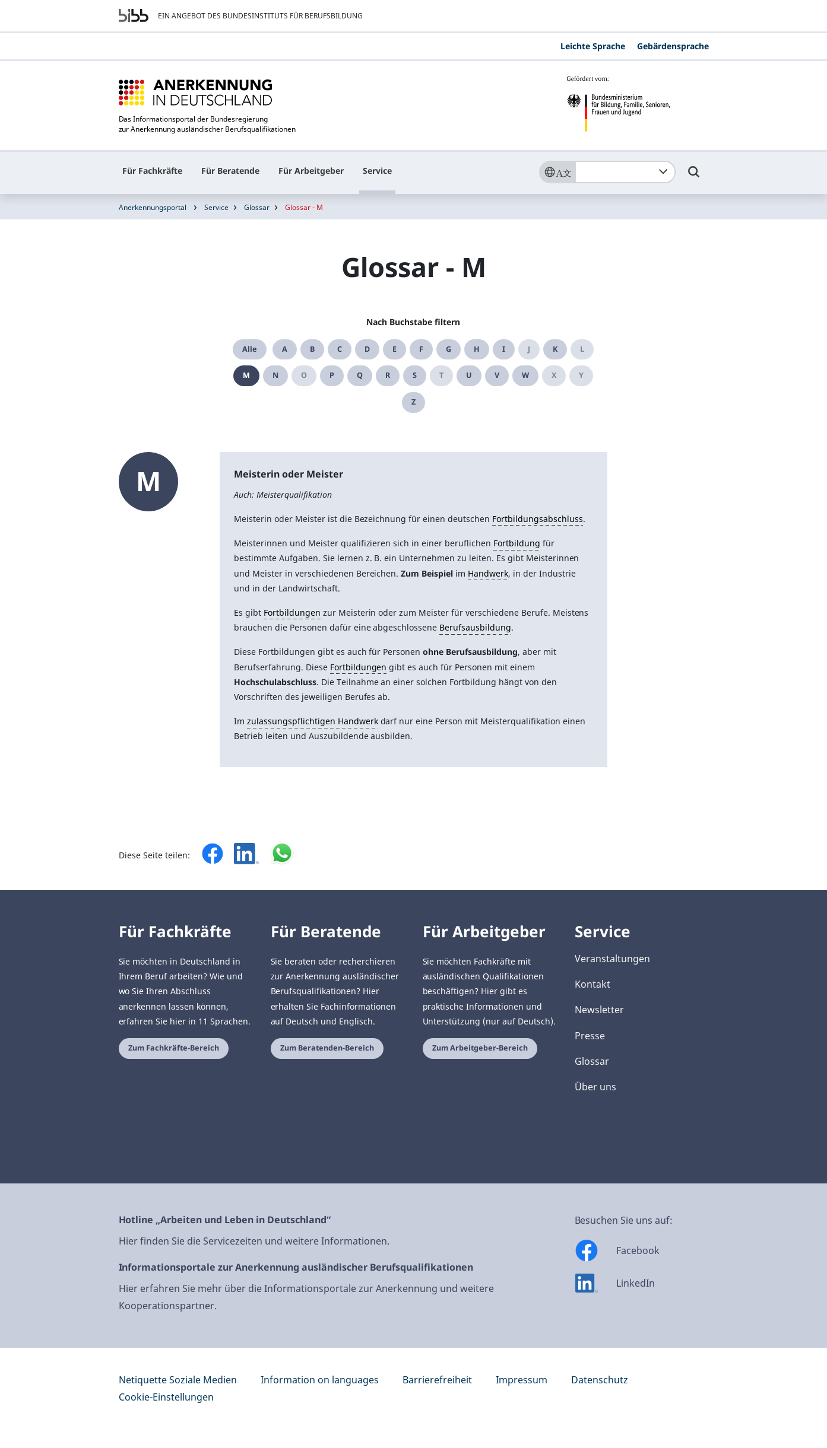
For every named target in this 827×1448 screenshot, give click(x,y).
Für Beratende (230, 170)
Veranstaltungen (612, 958)
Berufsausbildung (475, 627)
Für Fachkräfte (152, 170)
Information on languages (320, 1379)
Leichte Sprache (592, 46)
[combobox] (625, 172)
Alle (249, 349)
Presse (590, 1035)
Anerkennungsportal (152, 207)
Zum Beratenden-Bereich (327, 1048)
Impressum (521, 1379)
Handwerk (488, 573)
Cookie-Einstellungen (166, 1397)
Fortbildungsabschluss (537, 518)
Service (377, 170)
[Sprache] (557, 172)
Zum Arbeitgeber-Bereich (480, 1048)
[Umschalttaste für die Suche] (694, 177)
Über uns (595, 1086)
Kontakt (592, 984)
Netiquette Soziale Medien (178, 1379)
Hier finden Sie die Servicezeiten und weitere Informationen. (254, 1240)
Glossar (257, 207)
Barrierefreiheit (437, 1379)
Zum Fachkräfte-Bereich (173, 1048)
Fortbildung (516, 543)
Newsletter (599, 1009)
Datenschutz (599, 1379)
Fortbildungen (292, 612)
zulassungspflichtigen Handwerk (312, 721)
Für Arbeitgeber (311, 170)
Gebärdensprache (673, 46)
